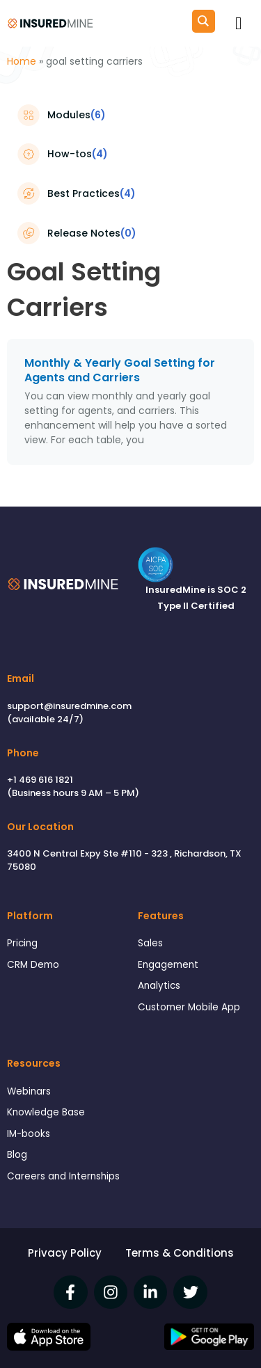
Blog (17, 1154)
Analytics (159, 985)
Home (21, 61)
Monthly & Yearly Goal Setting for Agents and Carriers (119, 370)
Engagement (168, 964)
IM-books (28, 1133)
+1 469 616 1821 (40, 779)
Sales (150, 943)
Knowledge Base (46, 1112)
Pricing (22, 943)
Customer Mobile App (189, 1007)
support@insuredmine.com (69, 706)
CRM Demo (33, 964)
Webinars (29, 1091)
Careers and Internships (63, 1176)
